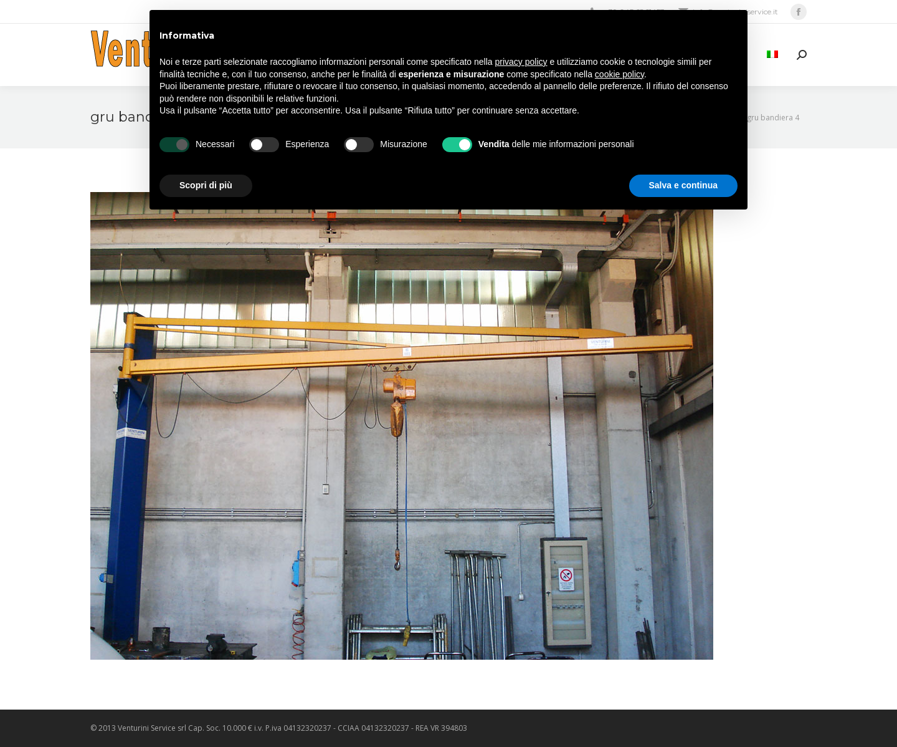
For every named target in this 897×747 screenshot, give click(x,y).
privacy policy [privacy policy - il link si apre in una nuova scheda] (521, 62)
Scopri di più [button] (205, 185)
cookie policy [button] (619, 74)
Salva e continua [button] (683, 185)
